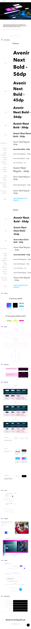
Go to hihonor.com (15, 623)
